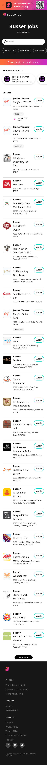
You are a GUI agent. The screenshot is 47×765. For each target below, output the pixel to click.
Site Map (10, 739)
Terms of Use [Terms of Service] (12, 731)
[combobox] (23, 42)
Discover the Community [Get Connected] (17, 689)
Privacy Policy (12, 726)
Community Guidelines (16, 735)
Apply (39, 100)
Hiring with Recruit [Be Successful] (14, 693)
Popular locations (13, 70)
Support (9, 722)
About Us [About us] (10, 706)
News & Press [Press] (12, 710)
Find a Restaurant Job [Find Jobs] (15, 685)
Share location (14, 62)
